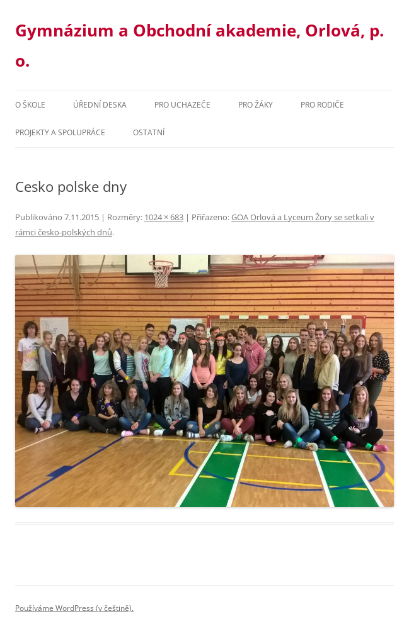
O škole (30, 104)
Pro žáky (255, 104)
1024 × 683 (163, 217)
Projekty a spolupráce (60, 132)
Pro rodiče (322, 104)
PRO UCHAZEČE (182, 104)
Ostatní (148, 132)
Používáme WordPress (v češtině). (74, 608)
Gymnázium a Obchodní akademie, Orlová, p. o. (199, 45)
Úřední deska (100, 104)
